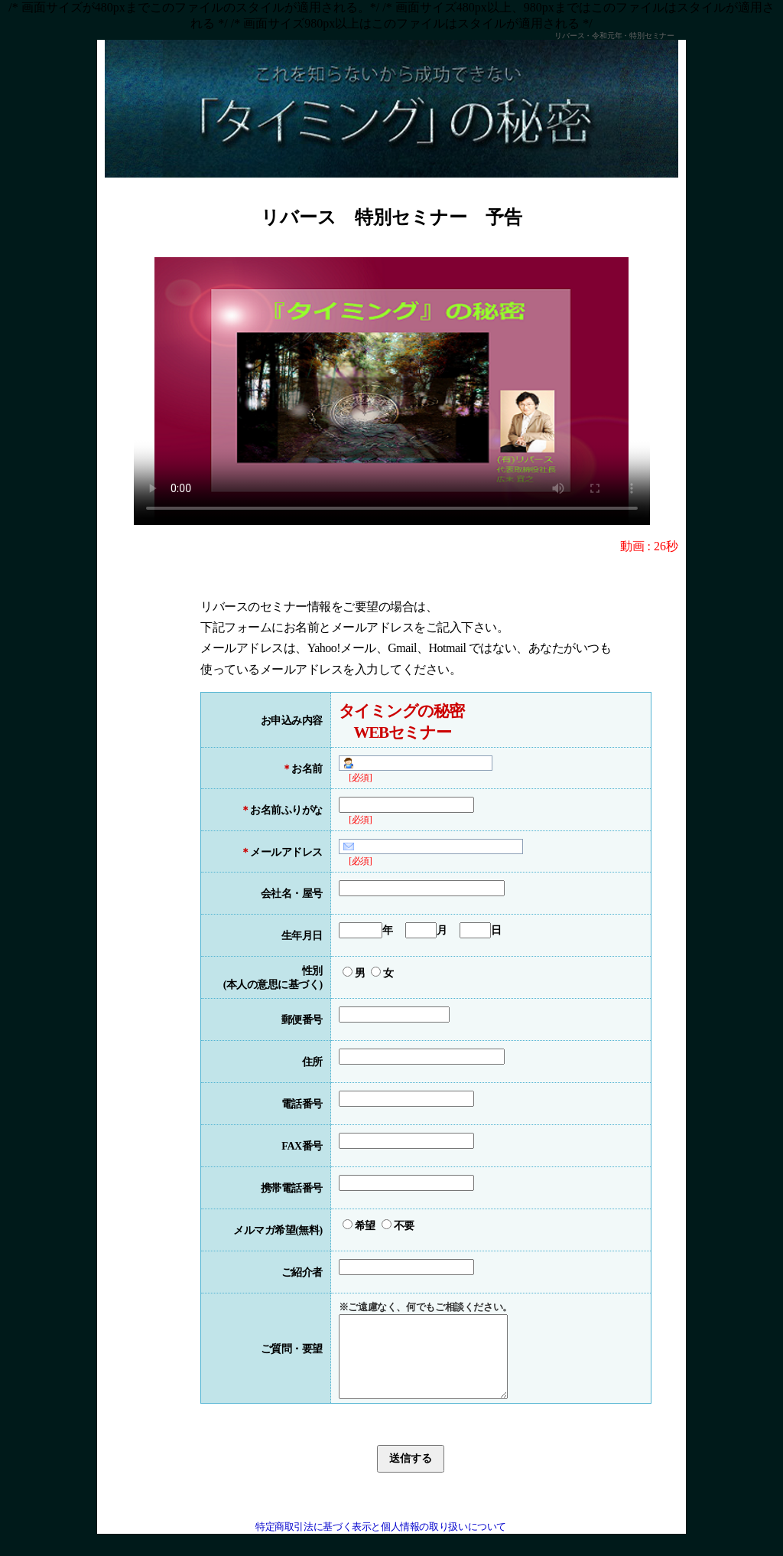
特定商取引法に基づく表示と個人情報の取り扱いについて (380, 1543)
